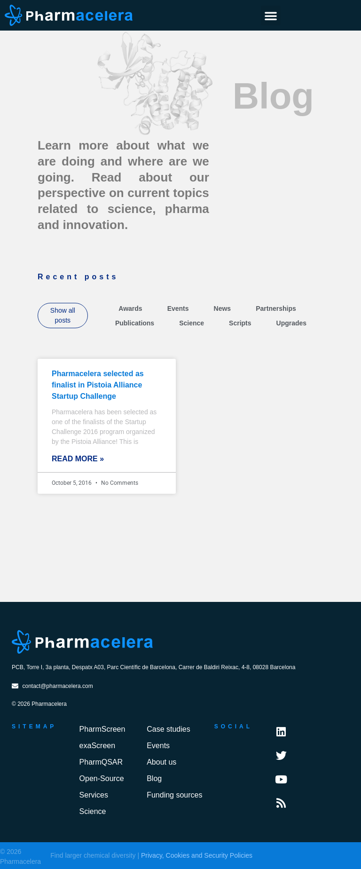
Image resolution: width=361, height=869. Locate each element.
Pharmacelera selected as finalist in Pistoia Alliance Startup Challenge (98, 385)
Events (178, 308)
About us (161, 762)
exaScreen (97, 746)
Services (93, 795)
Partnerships (276, 308)
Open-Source (101, 778)
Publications (134, 323)
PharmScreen (102, 729)
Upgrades (291, 323)
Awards (130, 308)
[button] (271, 15)
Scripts (240, 323)
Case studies (168, 729)
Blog (154, 778)
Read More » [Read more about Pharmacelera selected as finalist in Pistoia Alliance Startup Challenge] (78, 459)
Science (191, 323)
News (222, 308)
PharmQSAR (101, 762)
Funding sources (174, 795)
